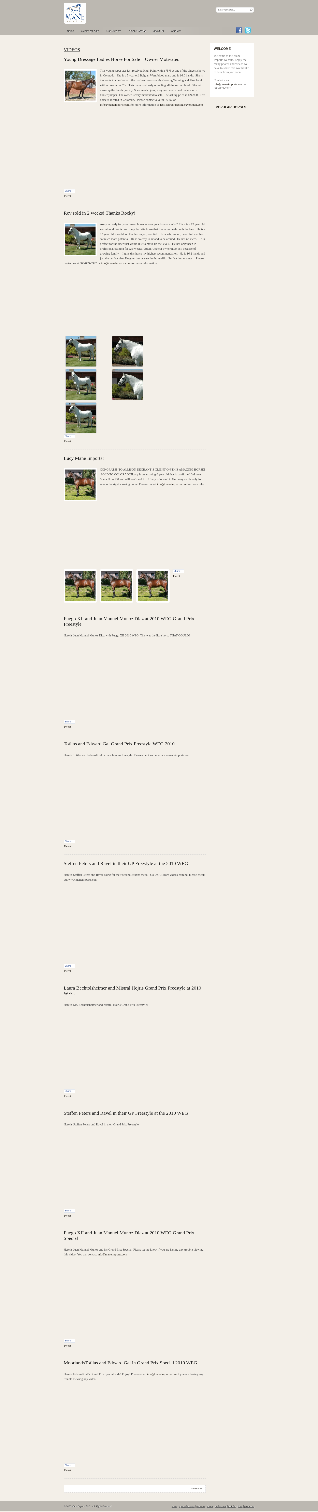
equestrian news (187, 1506)
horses (210, 1506)
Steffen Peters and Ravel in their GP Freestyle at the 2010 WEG (126, 863)
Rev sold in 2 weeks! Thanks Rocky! (99, 213)
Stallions (176, 30)
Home (70, 30)
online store (221, 1506)
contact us (249, 1506)
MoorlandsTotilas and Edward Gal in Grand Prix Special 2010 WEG (130, 1362)
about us (201, 1506)
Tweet (67, 196)
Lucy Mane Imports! (84, 458)
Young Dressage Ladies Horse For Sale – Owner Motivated (121, 59)
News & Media (137, 30)
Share (68, 191)
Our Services (113, 30)
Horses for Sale (90, 30)
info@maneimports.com (115, 104)
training (232, 1506)
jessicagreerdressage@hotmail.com (181, 104)
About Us (158, 30)
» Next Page (196, 1488)
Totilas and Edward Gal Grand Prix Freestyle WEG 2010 (119, 743)
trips (240, 1506)
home (174, 1506)
